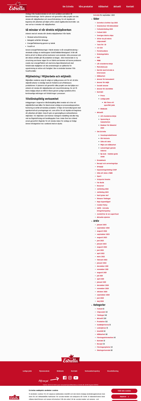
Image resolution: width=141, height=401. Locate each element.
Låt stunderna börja (105, 64)
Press (102, 95)
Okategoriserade (103, 350)
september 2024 (103, 228)
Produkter (101, 321)
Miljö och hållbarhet (108, 145)
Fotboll (99, 309)
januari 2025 (102, 225)
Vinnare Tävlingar (104, 198)
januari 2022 (101, 263)
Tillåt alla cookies (124, 377)
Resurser (100, 186)
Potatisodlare (102, 51)
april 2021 (100, 279)
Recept (100, 344)
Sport (99, 176)
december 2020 (103, 285)
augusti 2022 (102, 247)
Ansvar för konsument (105, 79)
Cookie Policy (102, 205)
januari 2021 (101, 282)
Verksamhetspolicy (92, 371)
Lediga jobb (104, 99)
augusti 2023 (102, 237)
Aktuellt (117, 6)
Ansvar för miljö (103, 82)
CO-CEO (100, 48)
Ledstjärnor (101, 328)
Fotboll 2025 (102, 32)
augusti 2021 (102, 272)
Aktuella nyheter (103, 217)
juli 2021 (100, 276)
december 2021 (102, 266)
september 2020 (103, 295)
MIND (99, 60)
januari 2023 (102, 244)
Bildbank (103, 109)
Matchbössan (102, 67)
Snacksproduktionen (108, 135)
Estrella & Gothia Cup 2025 (107, 23)
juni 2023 (100, 240)
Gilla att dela (105, 141)
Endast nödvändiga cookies (125, 388)
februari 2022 (102, 260)
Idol (98, 57)
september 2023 (103, 234)
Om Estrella (68, 6)
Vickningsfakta (103, 54)
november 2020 (103, 288)
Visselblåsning (112, 371)
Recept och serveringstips (107, 163)
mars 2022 (101, 256)
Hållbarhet (103, 6)
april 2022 (100, 253)
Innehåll (100, 331)
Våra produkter (86, 6)
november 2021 (102, 269)
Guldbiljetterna (103, 325)
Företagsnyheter (103, 347)
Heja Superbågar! (103, 202)
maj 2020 (100, 301)
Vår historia (105, 138)
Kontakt (130, 6)
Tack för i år (101, 44)
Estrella (96, 15)
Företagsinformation (105, 337)
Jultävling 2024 (103, 189)
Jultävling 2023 (103, 192)
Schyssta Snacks (103, 179)
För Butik (100, 182)
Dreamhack (101, 160)
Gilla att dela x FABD (105, 173)
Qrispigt (100, 166)
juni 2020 (100, 298)
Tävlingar (100, 315)
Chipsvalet (101, 312)
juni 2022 (100, 250)
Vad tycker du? (103, 195)
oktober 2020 (102, 291)
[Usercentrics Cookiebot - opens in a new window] (14, 396)
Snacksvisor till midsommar (107, 26)
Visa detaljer (33, 397)
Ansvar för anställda (105, 89)
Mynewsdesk (44, 371)
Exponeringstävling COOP (107, 170)
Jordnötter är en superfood (108, 214)
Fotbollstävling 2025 (105, 29)
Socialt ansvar (102, 85)
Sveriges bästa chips (105, 35)
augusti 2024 (102, 231)
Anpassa (124, 383)
